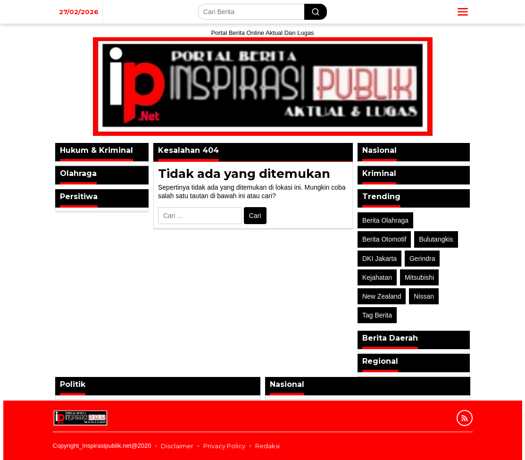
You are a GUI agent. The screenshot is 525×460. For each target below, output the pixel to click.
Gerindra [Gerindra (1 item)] (422, 258)
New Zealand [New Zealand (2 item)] (381, 296)
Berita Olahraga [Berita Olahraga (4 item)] (385, 220)
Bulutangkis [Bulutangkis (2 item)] (436, 239)
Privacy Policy (224, 446)
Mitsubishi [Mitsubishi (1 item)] (419, 277)
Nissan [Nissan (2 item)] (424, 296)
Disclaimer (177, 446)
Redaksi (267, 446)
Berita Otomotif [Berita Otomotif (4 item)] (384, 239)
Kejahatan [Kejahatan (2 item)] (377, 277)
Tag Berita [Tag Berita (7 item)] (377, 315)
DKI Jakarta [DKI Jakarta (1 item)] (379, 258)
